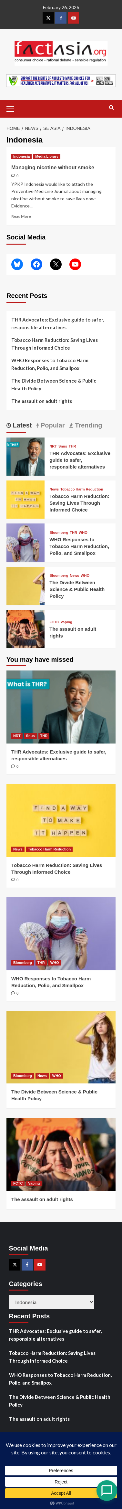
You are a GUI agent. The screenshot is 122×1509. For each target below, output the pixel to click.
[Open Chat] (107, 1490)
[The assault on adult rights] (25, 628)
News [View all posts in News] (54, 489)
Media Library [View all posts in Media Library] (46, 156)
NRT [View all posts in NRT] (53, 446)
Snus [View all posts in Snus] (62, 446)
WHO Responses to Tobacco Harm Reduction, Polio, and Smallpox (49, 364)
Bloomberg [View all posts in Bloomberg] (58, 532)
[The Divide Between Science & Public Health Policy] (25, 585)
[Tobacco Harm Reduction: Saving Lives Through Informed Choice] (25, 499)
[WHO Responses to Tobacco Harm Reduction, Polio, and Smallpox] (25, 542)
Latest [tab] (21, 425)
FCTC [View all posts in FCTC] (54, 622)
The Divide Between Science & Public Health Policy (53, 384)
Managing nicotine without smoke (52, 167)
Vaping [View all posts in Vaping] (66, 622)
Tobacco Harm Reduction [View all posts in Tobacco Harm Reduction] (81, 489)
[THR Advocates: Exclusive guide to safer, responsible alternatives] (25, 456)
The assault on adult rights (41, 401)
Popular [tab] (52, 425)
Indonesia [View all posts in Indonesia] (21, 156)
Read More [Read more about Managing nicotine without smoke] (21, 216)
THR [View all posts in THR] (72, 446)
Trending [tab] (87, 425)
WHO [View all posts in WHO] (83, 532)
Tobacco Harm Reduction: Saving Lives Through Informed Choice (54, 344)
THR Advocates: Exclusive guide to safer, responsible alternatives (57, 323)
